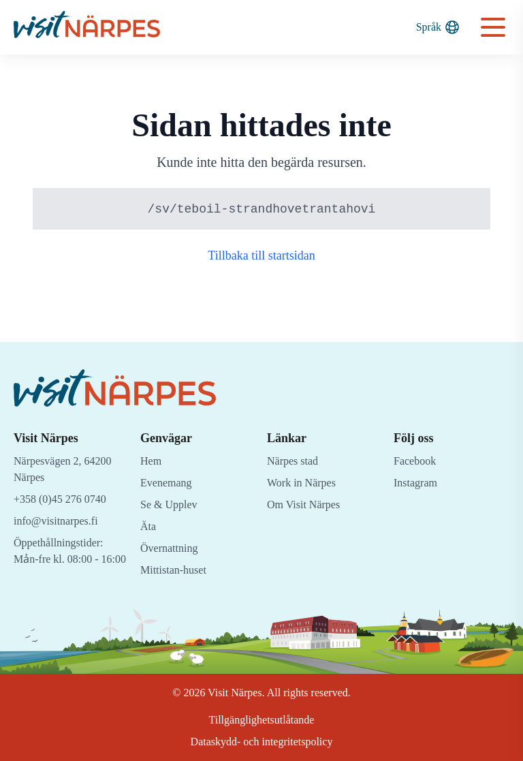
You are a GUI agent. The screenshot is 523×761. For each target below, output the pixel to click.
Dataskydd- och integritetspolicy (261, 741)
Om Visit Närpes (307, 499)
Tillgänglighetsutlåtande (261, 720)
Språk (437, 27)
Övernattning (172, 542)
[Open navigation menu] (493, 27)
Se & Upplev (170, 499)
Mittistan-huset (176, 564)
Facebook (417, 455)
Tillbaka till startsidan (261, 256)
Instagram (417, 477)
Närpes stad (296, 455)
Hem (151, 455)
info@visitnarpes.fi (59, 515)
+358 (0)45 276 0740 (65, 493)
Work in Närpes (304, 477)
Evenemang (168, 477)
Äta (148, 521)
